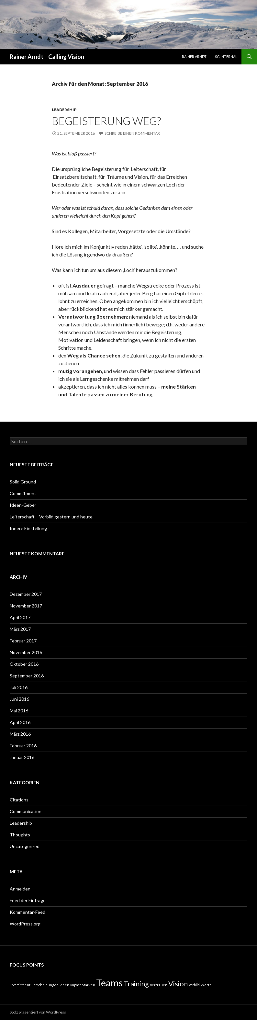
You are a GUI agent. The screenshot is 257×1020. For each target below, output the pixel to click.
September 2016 (27, 675)
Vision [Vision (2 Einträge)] (178, 983)
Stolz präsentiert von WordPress (38, 1012)
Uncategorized (24, 846)
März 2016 (20, 734)
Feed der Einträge (28, 900)
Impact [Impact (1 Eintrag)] (75, 985)
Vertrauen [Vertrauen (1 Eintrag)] (158, 985)
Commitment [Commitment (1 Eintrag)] (20, 985)
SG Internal (226, 56)
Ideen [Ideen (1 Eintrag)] (64, 985)
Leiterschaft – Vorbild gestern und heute (51, 516)
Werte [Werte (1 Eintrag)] (206, 985)
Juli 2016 (19, 687)
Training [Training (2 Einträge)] (136, 983)
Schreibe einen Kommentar (132, 133)
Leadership (64, 109)
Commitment (23, 493)
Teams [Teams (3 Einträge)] (109, 982)
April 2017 (20, 617)
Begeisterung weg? (106, 120)
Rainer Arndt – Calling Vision (47, 56)
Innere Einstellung (28, 528)
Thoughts (20, 834)
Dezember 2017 (26, 594)
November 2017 (26, 605)
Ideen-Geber (23, 505)
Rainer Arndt (194, 56)
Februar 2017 (23, 640)
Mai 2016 (19, 710)
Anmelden (20, 888)
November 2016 (26, 652)
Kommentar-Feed (27, 912)
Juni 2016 (19, 699)
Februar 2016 (23, 745)
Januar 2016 (22, 757)
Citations (19, 799)
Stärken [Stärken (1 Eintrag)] (88, 985)
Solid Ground (23, 481)
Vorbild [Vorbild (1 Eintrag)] (194, 985)
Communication (25, 811)
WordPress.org (25, 923)
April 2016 (20, 722)
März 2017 (20, 629)
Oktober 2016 (24, 664)
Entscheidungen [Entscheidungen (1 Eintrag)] (45, 985)
